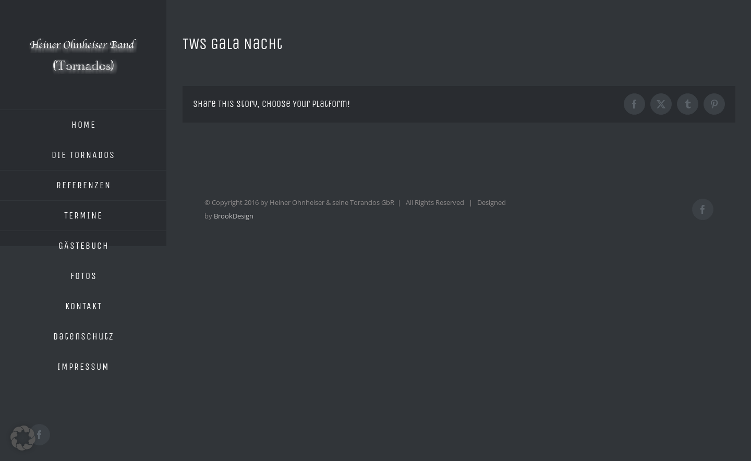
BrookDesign (233, 216)
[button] (23, 438)
